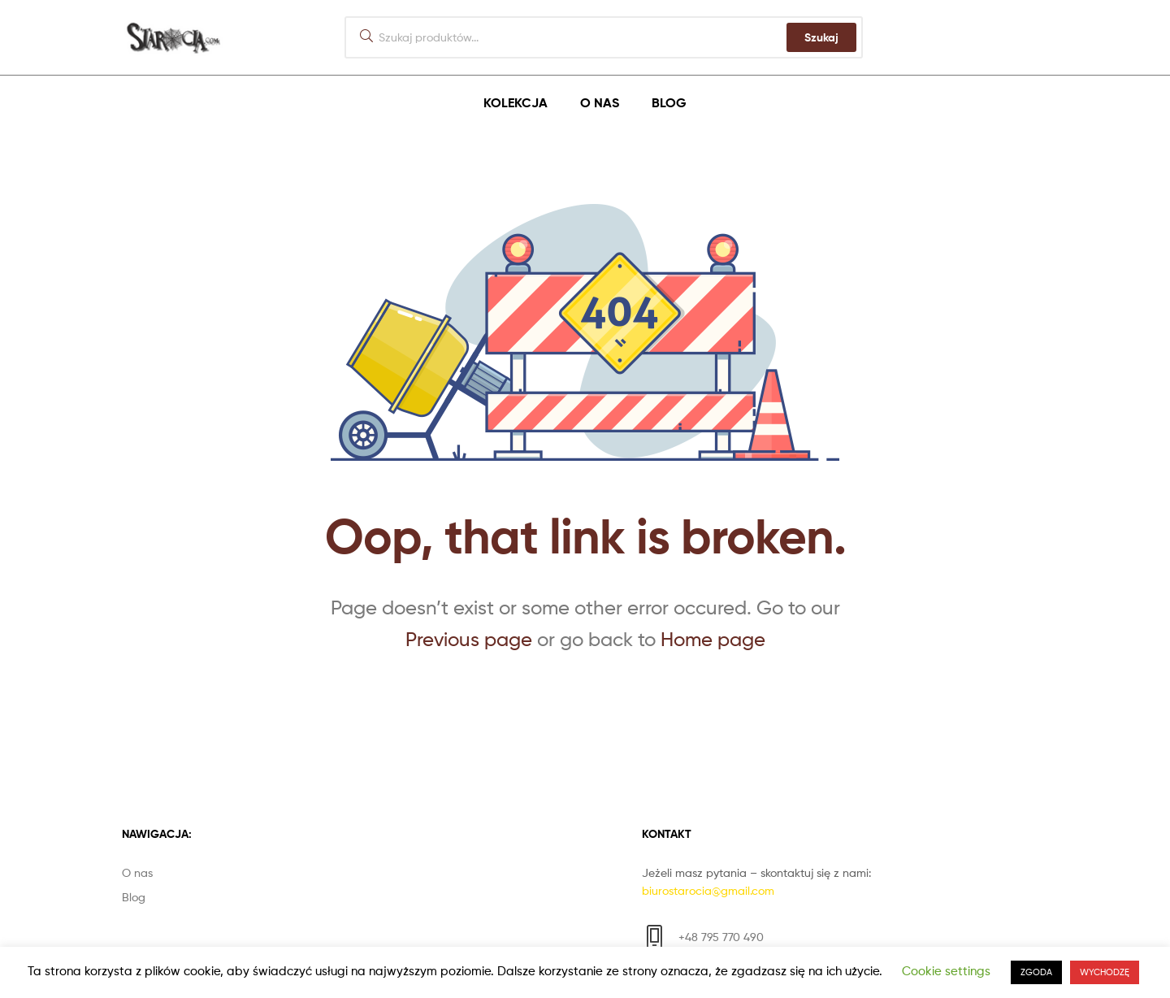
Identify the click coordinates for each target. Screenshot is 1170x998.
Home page (713, 639)
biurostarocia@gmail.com (708, 890)
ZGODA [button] (1036, 972)
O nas (599, 102)
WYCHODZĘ (1104, 972)
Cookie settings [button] (946, 971)
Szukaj (821, 37)
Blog (669, 102)
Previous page (468, 639)
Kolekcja (515, 102)
